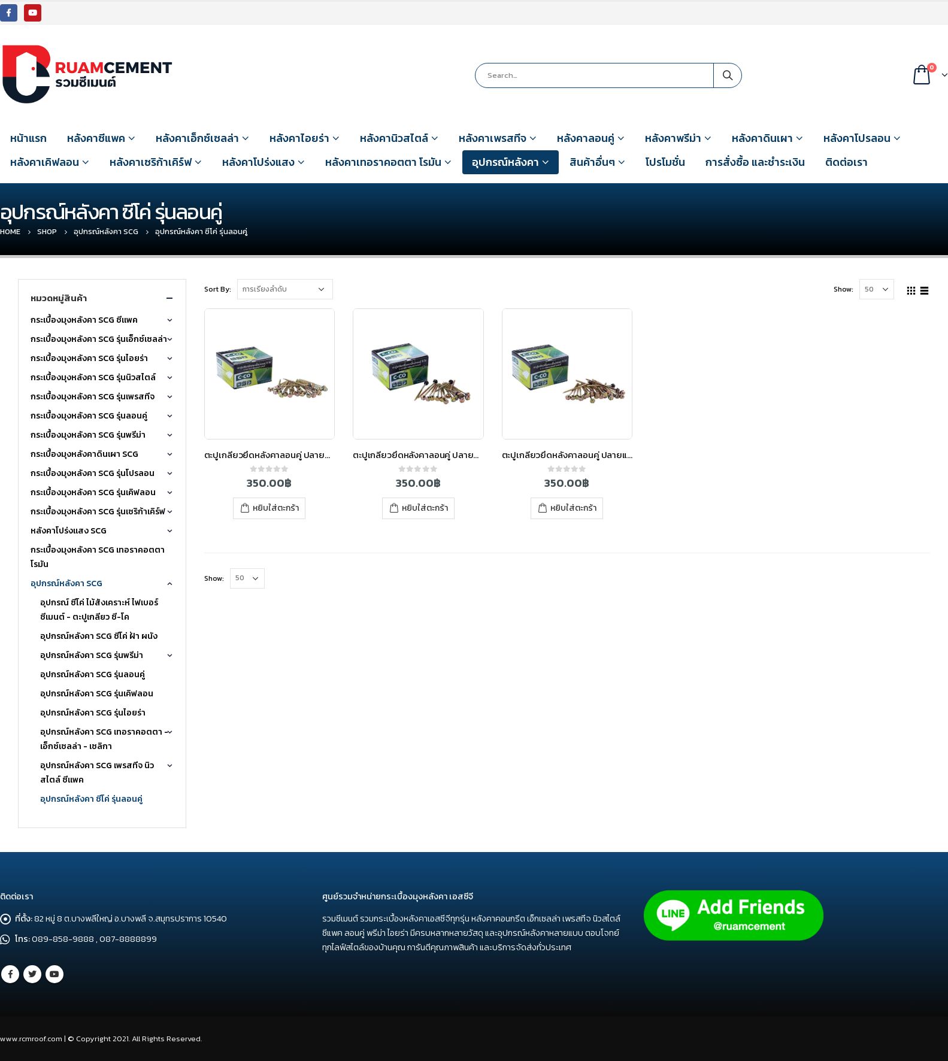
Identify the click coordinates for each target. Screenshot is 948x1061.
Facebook (10, 974)
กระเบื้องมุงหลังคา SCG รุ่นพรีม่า (88, 435)
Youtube (54, 974)
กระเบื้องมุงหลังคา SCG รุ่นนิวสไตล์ (93, 377)
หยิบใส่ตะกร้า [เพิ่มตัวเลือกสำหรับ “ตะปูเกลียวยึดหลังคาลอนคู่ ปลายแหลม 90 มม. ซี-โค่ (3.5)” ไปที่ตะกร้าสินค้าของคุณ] (573, 508)
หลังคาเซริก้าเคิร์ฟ (151, 162)
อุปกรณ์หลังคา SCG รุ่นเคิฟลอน (96, 693)
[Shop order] (285, 289)
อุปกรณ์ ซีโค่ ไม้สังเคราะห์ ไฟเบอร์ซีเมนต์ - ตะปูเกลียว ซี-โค (99, 609)
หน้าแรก (28, 138)
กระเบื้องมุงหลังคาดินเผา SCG (84, 454)
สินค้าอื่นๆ (592, 162)
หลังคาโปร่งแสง (258, 162)
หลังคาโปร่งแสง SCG (69, 531)
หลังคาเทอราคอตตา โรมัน (383, 162)
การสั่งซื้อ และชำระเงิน (755, 162)
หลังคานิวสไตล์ (394, 138)
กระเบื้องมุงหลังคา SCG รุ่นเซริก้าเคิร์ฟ (98, 511)
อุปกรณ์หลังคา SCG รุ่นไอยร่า (93, 713)
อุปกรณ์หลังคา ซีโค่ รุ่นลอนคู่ (91, 799)
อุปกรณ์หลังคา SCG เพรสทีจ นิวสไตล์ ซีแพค (97, 772)
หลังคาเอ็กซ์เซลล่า (197, 138)
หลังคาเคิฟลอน (44, 162)
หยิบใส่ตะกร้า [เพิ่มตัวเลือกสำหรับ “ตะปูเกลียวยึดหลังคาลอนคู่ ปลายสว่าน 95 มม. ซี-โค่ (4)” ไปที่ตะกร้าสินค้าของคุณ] (425, 508)
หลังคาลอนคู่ (585, 138)
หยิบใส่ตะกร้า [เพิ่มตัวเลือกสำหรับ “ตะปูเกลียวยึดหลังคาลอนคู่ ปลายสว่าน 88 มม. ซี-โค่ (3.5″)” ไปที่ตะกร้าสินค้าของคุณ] (276, 508)
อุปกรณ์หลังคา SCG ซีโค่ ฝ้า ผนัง (99, 636)
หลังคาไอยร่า (299, 138)
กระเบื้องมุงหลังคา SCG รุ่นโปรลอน (93, 473)
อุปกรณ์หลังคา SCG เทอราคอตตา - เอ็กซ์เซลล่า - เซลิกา (104, 739)
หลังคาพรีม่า (673, 138)
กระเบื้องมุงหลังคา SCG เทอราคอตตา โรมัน (98, 557)
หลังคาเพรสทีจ (492, 138)
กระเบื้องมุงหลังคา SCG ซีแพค (84, 320)
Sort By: (217, 289)
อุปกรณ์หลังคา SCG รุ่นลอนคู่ (92, 674)
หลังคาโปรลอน (857, 138)
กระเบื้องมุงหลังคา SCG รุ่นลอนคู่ (89, 416)
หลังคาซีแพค (96, 138)
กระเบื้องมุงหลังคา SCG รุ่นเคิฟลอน (93, 492)
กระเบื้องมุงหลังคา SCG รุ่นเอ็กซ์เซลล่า (99, 339)
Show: (843, 289)
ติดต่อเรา (846, 162)
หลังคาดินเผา (762, 138)
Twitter (32, 974)
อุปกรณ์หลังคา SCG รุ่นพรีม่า (91, 655)
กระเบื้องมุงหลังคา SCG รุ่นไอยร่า (89, 358)
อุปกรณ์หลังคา (505, 162)
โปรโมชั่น (665, 162)
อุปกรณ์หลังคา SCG (66, 583)
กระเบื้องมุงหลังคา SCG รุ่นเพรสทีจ (93, 396)
